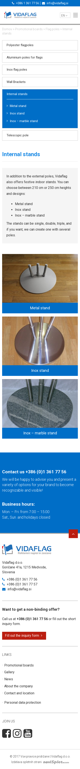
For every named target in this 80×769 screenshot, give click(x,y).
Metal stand (18, 106)
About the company (18, 686)
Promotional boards (29, 29)
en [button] (64, 15)
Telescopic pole (18, 135)
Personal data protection (22, 703)
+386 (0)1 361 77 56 (46, 471)
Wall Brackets (16, 82)
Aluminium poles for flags (25, 57)
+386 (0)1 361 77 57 (19, 584)
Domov (7, 29)
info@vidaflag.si (55, 3)
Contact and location (19, 693)
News (8, 679)
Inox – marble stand (24, 121)
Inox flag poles (17, 69)
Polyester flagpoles (20, 45)
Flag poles (53, 29)
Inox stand (17, 113)
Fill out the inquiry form (23, 635)
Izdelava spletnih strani (40, 762)
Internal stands (17, 94)
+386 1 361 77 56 (25, 3)
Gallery (9, 672)
